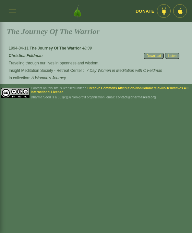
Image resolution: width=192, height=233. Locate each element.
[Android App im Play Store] (164, 11)
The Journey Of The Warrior (56, 48)
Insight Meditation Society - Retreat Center (45, 70)
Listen (172, 56)
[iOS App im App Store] (180, 11)
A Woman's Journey (48, 78)
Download (154, 56)
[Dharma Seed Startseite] (77, 11)
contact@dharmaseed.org (136, 97)
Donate (145, 11)
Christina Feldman (26, 55)
